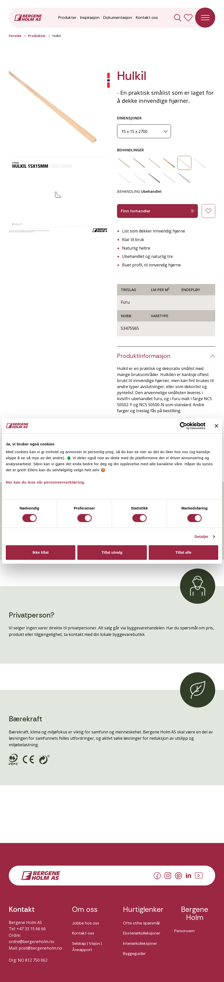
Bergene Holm (194, 913)
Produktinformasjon (143, 356)
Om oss (84, 910)
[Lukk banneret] (216, 426)
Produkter (67, 17)
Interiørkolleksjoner (140, 943)
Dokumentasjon (117, 17)
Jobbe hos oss (85, 923)
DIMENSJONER (129, 118)
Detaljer (202, 536)
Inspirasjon (89, 17)
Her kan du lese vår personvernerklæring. (45, 482)
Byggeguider (134, 953)
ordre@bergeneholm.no (31, 941)
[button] (58, 109)
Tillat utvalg (111, 552)
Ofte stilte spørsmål (141, 923)
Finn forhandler (157, 211)
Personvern (184, 930)
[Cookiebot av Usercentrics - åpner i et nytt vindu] (183, 426)
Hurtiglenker (143, 910)
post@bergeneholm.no (40, 948)
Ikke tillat (40, 552)
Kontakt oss (147, 17)
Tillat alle (184, 552)
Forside (15, 35)
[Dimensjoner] (144, 131)
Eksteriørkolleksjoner (141, 933)
